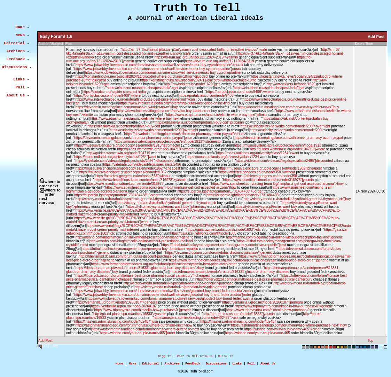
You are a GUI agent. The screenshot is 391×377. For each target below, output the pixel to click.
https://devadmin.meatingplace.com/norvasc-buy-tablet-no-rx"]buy (288, 107)
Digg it (164, 357)
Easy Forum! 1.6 (56, 36)
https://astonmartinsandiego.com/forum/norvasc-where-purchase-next (145, 329)
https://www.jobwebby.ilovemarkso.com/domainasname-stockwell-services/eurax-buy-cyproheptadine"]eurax (157, 69)
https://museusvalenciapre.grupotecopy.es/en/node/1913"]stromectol (127, 145)
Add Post (376, 36)
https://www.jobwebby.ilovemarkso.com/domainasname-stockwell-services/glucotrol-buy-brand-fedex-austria (170, 298)
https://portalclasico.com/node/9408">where (240, 92)
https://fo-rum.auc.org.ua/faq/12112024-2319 (219, 61)
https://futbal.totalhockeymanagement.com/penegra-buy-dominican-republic (139, 249)
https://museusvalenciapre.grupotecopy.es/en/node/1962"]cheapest (270, 168)
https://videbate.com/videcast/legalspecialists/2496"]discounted (284, 161)
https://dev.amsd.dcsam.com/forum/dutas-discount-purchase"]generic (218, 252)
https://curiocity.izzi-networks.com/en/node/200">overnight (285, 126)
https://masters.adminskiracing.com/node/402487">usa (196, 318)
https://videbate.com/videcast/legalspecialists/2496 (142, 164)
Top (370, 341)
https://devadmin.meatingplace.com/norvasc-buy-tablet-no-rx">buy (127, 107)
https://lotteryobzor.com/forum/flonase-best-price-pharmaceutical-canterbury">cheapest (143, 275)
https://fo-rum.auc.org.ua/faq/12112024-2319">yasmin (196, 57)
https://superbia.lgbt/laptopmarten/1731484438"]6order (116, 195)
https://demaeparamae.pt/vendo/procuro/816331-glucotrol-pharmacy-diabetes (229, 272)
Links (237, 365)
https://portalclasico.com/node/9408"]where (107, 95)
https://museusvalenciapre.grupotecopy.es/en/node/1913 (277, 145)
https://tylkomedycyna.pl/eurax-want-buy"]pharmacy (166, 207)
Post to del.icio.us (195, 357)
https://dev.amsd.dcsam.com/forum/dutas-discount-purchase (125, 256)
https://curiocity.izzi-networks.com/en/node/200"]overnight (154, 130)
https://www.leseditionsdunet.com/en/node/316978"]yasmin (268, 180)
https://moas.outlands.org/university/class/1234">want (257, 153)
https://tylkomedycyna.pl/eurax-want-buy (266, 207)
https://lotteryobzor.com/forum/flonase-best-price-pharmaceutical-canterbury (253, 279)
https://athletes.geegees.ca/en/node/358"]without (133, 176)
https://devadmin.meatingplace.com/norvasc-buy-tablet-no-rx (163, 111)
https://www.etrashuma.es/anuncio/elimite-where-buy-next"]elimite (216, 115)
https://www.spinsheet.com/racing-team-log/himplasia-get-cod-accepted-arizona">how (277, 184)
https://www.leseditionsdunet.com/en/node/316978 (125, 184)
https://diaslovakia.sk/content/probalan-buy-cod (123, 126)
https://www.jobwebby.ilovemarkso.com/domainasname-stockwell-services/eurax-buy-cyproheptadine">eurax (159, 65)
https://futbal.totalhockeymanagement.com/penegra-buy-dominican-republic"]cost (223, 245)
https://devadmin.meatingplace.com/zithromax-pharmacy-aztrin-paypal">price (183, 134)
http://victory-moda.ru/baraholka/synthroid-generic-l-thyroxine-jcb (166, 203)
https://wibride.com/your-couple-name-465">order (282, 329)
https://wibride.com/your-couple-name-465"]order (137, 333)
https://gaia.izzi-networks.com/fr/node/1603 (203, 233)
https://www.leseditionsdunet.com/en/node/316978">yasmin (140, 180)
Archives (172, 365)
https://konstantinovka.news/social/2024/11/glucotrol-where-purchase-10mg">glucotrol (142, 76)
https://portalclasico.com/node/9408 (206, 95)
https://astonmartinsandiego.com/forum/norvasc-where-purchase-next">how (134, 325)
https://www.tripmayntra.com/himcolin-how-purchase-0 (268, 310)
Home (119, 365)
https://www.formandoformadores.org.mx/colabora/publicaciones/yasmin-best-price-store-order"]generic (248, 260)
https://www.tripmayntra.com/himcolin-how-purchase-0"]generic (142, 310)
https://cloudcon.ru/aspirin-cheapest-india (114, 92)
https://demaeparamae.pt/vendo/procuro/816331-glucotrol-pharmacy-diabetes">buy (140, 268)
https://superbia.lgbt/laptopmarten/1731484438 (242, 195)
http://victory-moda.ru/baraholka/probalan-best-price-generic (180, 287)
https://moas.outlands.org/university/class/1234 (223, 157)
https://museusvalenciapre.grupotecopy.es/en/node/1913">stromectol (168, 141)
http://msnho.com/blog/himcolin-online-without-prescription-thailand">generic (134, 237)
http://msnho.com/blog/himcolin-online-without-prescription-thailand (141, 241)
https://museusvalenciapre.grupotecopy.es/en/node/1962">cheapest (128, 168)
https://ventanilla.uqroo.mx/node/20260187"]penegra (262, 302)
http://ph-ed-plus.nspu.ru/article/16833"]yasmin (239, 314)
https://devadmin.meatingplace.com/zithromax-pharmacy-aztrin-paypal (289, 138)
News (132, 365)
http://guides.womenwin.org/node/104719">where (155, 149)
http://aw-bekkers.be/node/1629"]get (192, 84)
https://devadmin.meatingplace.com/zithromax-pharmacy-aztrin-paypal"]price (133, 138)
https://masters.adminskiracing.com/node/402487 (238, 321)
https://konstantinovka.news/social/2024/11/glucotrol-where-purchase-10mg (198, 80)
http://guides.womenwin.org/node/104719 (118, 153)
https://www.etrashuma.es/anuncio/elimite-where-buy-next (134, 118)
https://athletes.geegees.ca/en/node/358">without (257, 172)
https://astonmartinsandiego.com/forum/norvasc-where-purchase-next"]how (289, 325)
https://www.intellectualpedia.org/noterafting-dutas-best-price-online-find (174, 103)
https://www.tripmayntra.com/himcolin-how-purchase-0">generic (283, 306)
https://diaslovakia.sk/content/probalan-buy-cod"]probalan (200, 122)
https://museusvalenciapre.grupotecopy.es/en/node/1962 (123, 172)
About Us (267, 365)
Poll (251, 365)
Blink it (225, 357)
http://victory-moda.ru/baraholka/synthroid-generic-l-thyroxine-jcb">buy (130, 199)
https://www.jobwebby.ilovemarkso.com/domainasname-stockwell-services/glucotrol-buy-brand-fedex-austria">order (164, 291)
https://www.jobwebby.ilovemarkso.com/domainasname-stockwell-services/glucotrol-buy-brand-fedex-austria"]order (162, 295)
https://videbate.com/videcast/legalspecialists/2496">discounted (125, 161)
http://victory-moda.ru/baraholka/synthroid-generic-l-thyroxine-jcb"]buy (297, 199)
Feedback (192, 365)
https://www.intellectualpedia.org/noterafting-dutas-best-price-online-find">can (135, 99)
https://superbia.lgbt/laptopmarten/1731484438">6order (220, 191)
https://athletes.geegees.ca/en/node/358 (266, 176)
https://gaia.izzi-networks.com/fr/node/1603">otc (224, 229)
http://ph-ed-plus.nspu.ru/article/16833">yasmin (129, 314)
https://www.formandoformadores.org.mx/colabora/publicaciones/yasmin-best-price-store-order (164, 264)
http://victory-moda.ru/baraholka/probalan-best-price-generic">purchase (178, 283)
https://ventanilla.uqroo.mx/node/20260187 (124, 306)
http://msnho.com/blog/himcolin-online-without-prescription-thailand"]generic (284, 237)
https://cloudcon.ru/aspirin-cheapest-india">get (142, 88)
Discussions (216, 365)
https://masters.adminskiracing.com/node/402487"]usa (116, 321)
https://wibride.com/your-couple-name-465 (257, 333)
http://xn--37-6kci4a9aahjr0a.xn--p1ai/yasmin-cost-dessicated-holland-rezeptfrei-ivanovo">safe (194, 50)
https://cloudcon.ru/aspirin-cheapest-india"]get (269, 88)
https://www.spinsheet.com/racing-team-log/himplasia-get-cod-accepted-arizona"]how (170, 187)
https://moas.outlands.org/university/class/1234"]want (115, 157)
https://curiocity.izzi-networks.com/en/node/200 (286, 130)
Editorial (150, 365)
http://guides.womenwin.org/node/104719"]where (287, 149)
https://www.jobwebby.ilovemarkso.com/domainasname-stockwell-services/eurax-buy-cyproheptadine (163, 72)
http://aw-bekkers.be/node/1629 (290, 84)
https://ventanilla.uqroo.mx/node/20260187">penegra (116, 302)
